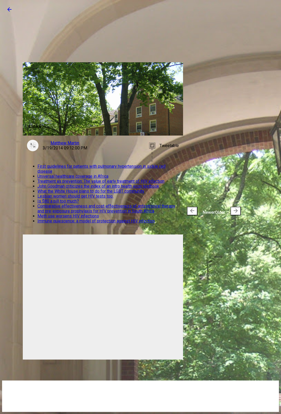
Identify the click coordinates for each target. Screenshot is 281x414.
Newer (201, 211)
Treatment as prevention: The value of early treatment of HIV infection (100, 181)
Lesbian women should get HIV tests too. (75, 196)
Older (228, 211)
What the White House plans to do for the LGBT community (90, 191)
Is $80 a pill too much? (58, 201)
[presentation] (192, 211)
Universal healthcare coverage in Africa (72, 176)
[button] (9, 11)
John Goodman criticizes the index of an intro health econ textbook (98, 186)
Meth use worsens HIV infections (68, 216)
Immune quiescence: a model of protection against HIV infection (96, 221)
